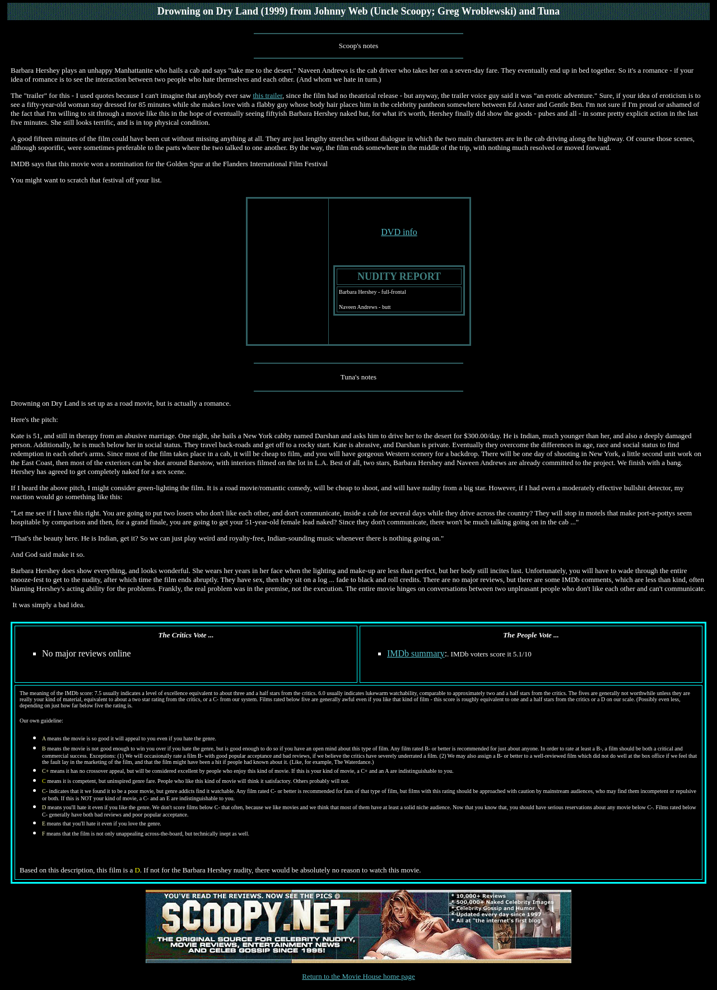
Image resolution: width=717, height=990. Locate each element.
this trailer (267, 95)
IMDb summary (416, 653)
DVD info (399, 232)
